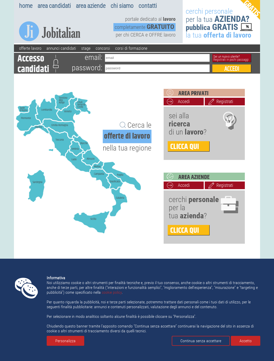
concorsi (103, 48)
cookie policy (112, 292)
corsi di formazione (131, 48)
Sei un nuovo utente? (231, 58)
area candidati (54, 5)
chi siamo (122, 5)
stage (86, 48)
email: (93, 57)
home (25, 5)
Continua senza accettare (200, 340)
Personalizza (65, 340)
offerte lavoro (30, 48)
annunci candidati (61, 48)
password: (87, 67)
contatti (148, 5)
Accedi (184, 101)
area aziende (91, 5)
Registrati (224, 101)
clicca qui (184, 146)
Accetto (245, 340)
